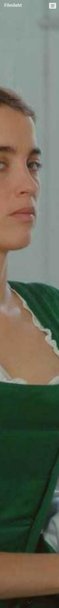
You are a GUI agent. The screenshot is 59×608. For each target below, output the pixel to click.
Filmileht (13, 5)
